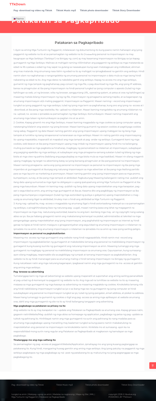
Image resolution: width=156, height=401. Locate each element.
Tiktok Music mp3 (64, 385)
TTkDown (127, 397)
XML (92, 394)
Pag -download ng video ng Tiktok (28, 385)
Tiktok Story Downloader (132, 385)
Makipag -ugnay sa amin (39, 394)
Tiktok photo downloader (97, 385)
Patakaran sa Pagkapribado (52, 397)
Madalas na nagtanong (64, 394)
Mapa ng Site (82, 394)
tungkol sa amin (19, 394)
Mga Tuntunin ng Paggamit (25, 397)
